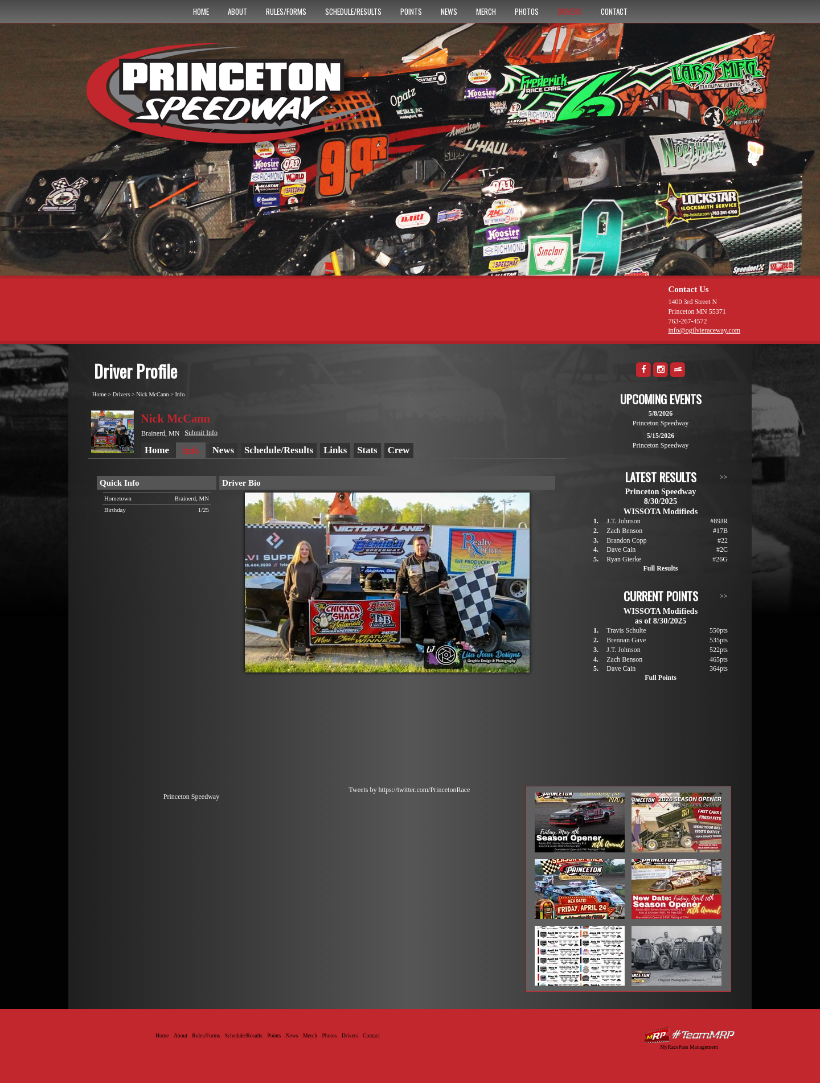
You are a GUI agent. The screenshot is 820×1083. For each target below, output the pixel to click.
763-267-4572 (687, 321)
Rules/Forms (286, 11)
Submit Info (201, 433)
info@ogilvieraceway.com (704, 330)
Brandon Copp (626, 540)
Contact (614, 11)
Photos (527, 11)
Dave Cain (621, 549)
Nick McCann (152, 394)
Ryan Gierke (623, 559)
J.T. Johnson (623, 521)
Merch (486, 11)
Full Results (660, 568)
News (449, 11)
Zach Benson (624, 531)
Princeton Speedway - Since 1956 (238, 98)
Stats (367, 450)
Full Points (660, 678)
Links (335, 450)
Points (411, 11)
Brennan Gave (626, 640)
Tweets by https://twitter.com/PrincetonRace (409, 790)
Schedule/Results (353, 11)
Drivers (569, 11)
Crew (399, 450)
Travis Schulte (626, 630)
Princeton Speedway (191, 797)
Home (201, 11)
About (237, 11)
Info (179, 394)
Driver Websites (689, 1035)
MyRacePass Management (689, 1047)
